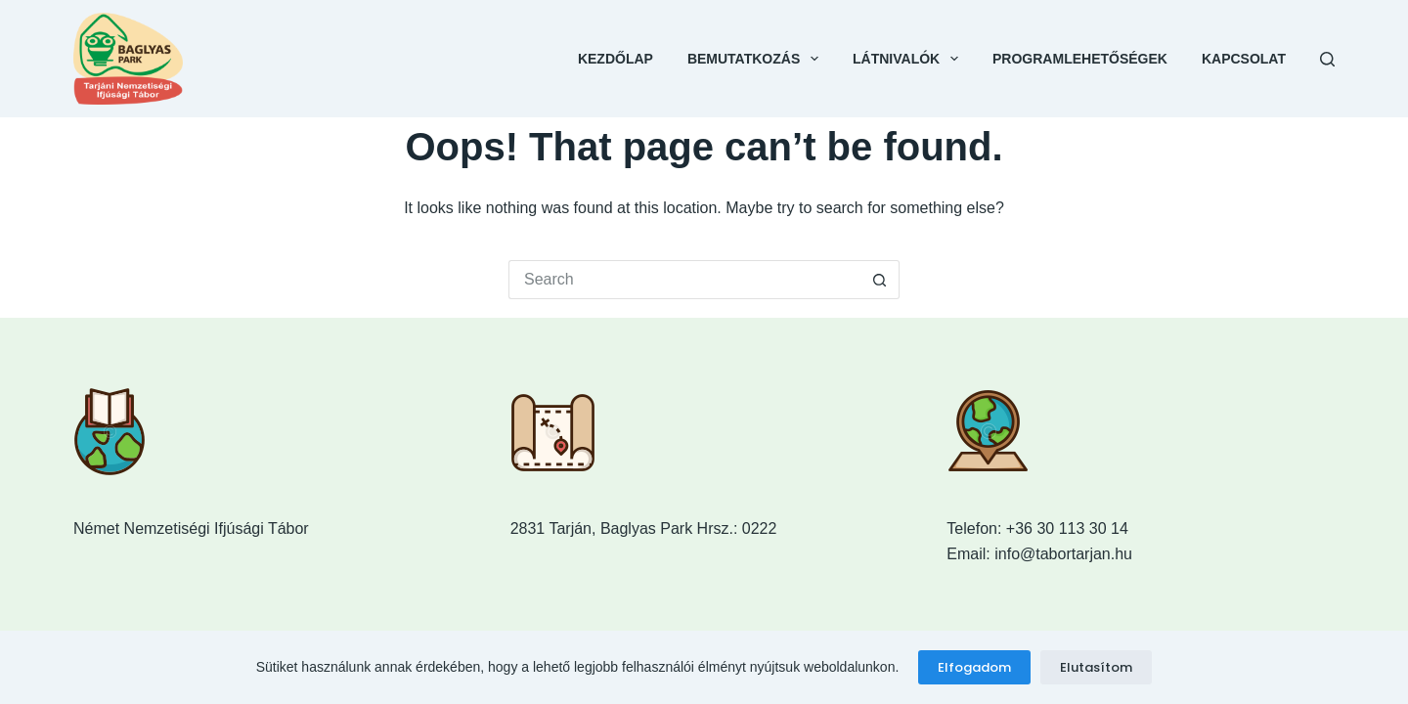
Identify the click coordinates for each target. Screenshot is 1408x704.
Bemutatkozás (756, 58)
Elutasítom (1096, 667)
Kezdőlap (615, 58)
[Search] (1327, 59)
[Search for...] (684, 279)
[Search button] (880, 279)
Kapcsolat (1244, 58)
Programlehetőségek (1079, 58)
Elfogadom (974, 667)
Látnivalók (909, 58)
